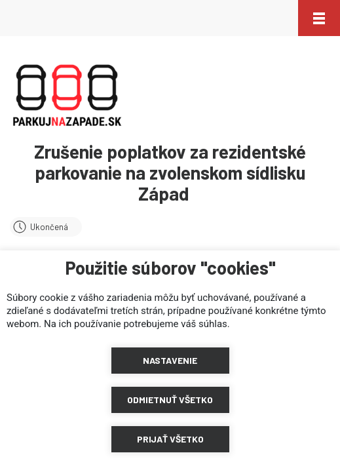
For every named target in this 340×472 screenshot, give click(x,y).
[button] (319, 18)
